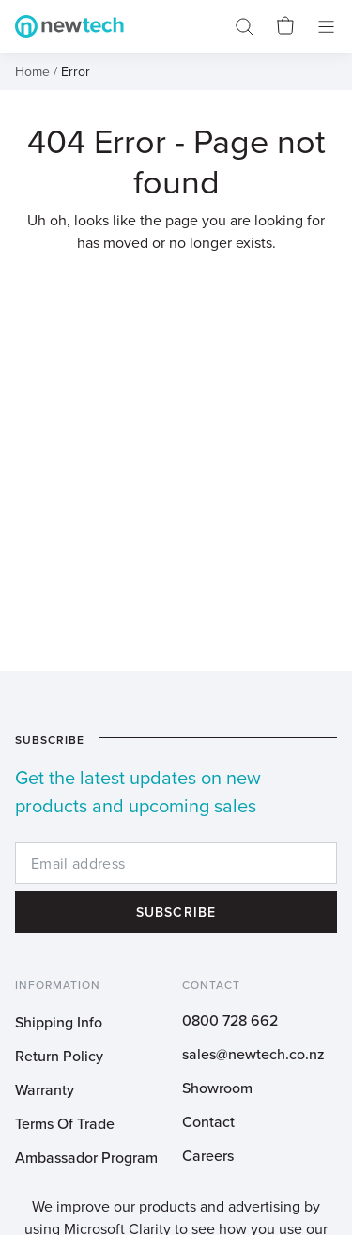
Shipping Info (58, 1021)
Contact (208, 1121)
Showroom (217, 1087)
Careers (208, 1155)
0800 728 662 (230, 1020)
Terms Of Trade (65, 1123)
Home (32, 71)
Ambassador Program (86, 1157)
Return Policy (59, 1055)
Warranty (44, 1089)
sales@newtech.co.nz (253, 1053)
